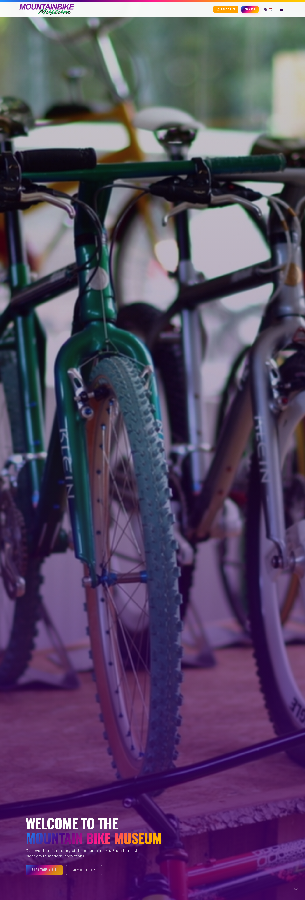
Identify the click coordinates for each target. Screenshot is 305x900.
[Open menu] (282, 9)
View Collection (84, 870)
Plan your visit (44, 869)
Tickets (250, 9)
